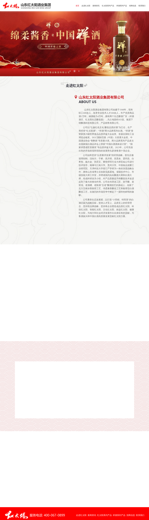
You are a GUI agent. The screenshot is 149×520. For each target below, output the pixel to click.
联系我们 (142, 5)
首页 (77, 5)
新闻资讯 (96, 5)
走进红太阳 (85, 5)
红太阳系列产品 (108, 5)
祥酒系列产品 (121, 5)
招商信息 (132, 5)
